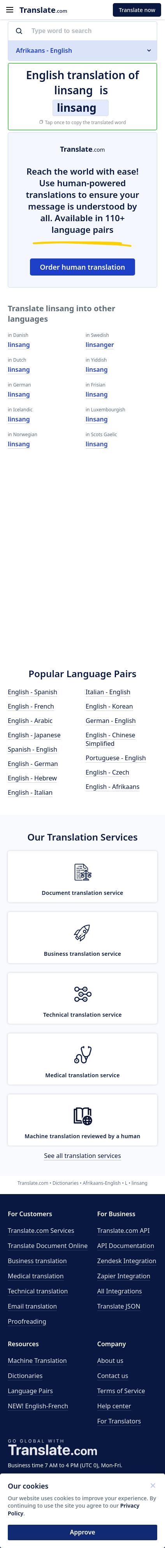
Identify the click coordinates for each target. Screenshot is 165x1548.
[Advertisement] (82, 569)
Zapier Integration (124, 1276)
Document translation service (82, 892)
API (123, 1230)
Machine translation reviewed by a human (82, 1136)
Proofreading (27, 1321)
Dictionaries (25, 1375)
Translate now (137, 10)
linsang (19, 344)
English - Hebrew (32, 778)
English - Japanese (34, 735)
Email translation (32, 1306)
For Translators (119, 1421)
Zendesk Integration (126, 1261)
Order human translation (82, 267)
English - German (33, 763)
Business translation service (82, 953)
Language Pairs (30, 1391)
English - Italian (30, 792)
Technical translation (38, 1291)
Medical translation (36, 1276)
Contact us (112, 1375)
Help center (114, 1406)
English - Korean (109, 706)
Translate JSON (118, 1306)
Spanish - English (32, 749)
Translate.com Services (41, 1230)
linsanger (100, 344)
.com (43, 10)
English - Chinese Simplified (110, 739)
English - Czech (107, 772)
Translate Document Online (48, 1245)
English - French (31, 706)
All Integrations (119, 1291)
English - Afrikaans (112, 786)
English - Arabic (30, 720)
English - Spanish (32, 692)
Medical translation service (82, 1075)
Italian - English (108, 692)
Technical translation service (82, 1014)
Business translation (37, 1261)
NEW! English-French (38, 1406)
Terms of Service (121, 1391)
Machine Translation (37, 1360)
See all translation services (82, 1155)
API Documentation (125, 1245)
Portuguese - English (116, 758)
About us (110, 1360)
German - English (111, 720)
